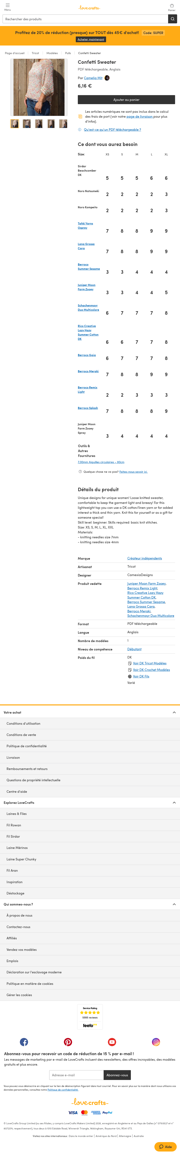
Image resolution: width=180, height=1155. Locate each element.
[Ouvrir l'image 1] (14, 123)
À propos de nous (19, 915)
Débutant (134, 649)
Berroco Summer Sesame (146, 602)
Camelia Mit (93, 78)
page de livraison (140, 116)
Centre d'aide (17, 791)
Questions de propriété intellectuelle (33, 780)
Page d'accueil (15, 53)
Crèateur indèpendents (144, 558)
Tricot (35, 53)
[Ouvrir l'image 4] (51, 123)
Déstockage (15, 893)
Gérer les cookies (19, 995)
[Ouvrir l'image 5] (63, 123)
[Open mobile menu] (7, 7)
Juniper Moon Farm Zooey (146, 583)
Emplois (12, 961)
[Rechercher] (172, 18)
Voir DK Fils (141, 676)
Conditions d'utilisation (23, 723)
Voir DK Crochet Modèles (151, 669)
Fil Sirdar (13, 836)
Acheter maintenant (92, 39)
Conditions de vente (21, 734)
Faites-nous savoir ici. (133, 472)
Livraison (13, 757)
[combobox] (85, 18)
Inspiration (15, 882)
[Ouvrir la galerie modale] (39, 87)
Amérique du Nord (106, 1136)
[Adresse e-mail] (76, 1075)
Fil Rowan (14, 825)
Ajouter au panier (126, 99)
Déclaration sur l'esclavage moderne (34, 972)
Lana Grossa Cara (141, 606)
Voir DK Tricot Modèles (149, 663)
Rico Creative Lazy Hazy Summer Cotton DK (145, 594)
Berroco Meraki (139, 611)
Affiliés (12, 938)
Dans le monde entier (81, 1136)
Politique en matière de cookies (30, 983)
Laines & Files (17, 813)
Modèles (52, 53)
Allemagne (125, 1136)
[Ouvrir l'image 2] (26, 123)
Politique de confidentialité (27, 746)
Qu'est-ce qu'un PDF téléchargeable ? (112, 129)
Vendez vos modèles (22, 949)
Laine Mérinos (17, 847)
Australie (139, 1136)
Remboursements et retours (27, 769)
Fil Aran (12, 870)
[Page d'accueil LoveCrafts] (90, 1101)
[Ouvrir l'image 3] (39, 123)
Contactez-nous (18, 927)
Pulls (68, 53)
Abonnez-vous (117, 1075)
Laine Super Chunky (21, 859)
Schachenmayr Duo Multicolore (150, 615)
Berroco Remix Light (142, 588)
